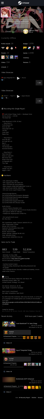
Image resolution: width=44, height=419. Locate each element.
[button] (10, 31)
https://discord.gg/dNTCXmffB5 (20, 258)
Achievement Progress (9, 336)
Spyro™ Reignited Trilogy (24, 350)
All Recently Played (24, 397)
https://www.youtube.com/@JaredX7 (18, 21)
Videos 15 (9, 343)
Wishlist (34, 397)
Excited (11, 358)
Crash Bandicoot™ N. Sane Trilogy (26, 323)
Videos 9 (8, 392)
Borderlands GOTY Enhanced (25, 379)
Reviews (40, 397)
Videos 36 (9, 371)
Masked (11, 331)
